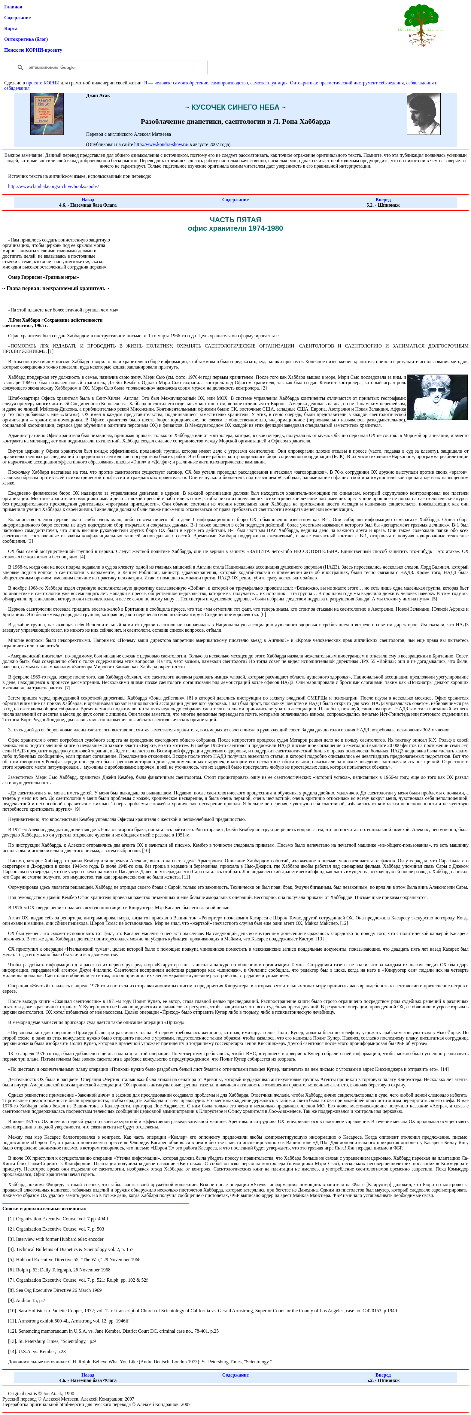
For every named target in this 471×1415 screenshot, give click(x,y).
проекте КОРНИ (42, 82)
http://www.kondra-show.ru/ (161, 144)
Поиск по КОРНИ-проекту (33, 50)
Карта (10, 28)
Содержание (17, 17)
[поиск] (109, 67)
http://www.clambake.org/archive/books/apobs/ (53, 186)
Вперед (383, 199)
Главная (13, 6)
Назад (87, 199)
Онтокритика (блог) (26, 39)
